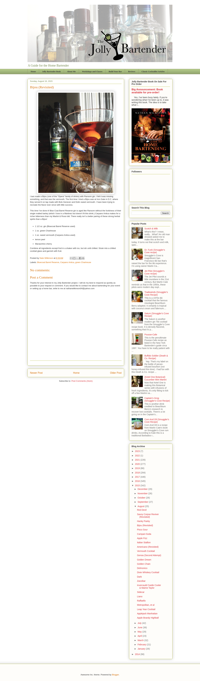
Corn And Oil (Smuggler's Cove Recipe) (157, 420)
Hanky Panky (143, 521)
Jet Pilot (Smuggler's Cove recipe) (155, 272)
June (140, 627)
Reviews (131, 71)
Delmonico (142, 568)
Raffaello (141, 600)
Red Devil (142, 510)
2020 (137, 464)
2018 (137, 472)
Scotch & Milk (151, 228)
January (142, 648)
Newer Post (36, 372)
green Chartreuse (83, 262)
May (140, 631)
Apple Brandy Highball (148, 618)
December (143, 489)
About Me (71, 71)
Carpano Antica (67, 262)
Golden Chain (143, 564)
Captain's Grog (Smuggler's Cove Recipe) (157, 399)
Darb (139, 576)
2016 (137, 481)
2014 (137, 654)
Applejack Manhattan (147, 613)
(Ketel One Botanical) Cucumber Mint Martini (156, 378)
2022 (137, 455)
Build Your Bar (115, 71)
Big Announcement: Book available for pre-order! (147, 91)
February (142, 644)
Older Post (116, 372)
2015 (137, 485)
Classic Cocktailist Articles (153, 71)
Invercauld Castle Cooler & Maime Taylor (149, 586)
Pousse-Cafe (151, 334)
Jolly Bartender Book (51, 71)
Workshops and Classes (92, 71)
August (141, 506)
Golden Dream (144, 559)
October (142, 497)
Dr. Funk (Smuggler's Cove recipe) (155, 251)
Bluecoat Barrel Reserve (48, 262)
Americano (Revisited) (148, 547)
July (140, 623)
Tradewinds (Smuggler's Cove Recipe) (156, 293)
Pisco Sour (142, 529)
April (140, 636)
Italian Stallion (144, 542)
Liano (139, 596)
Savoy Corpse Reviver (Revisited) (148, 515)
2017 (137, 477)
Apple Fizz (142, 538)
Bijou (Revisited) (145, 525)
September (143, 502)
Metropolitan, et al (145, 605)
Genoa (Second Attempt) (149, 555)
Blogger (115, 674)
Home (33, 71)
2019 (137, 468)
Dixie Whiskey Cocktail (148, 572)
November (143, 493)
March (141, 640)
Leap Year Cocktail (146, 609)
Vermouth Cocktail (146, 551)
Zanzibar (141, 581)
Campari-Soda (144, 534)
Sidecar (140, 592)
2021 (137, 460)
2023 (137, 451)
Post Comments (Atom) (81, 381)
